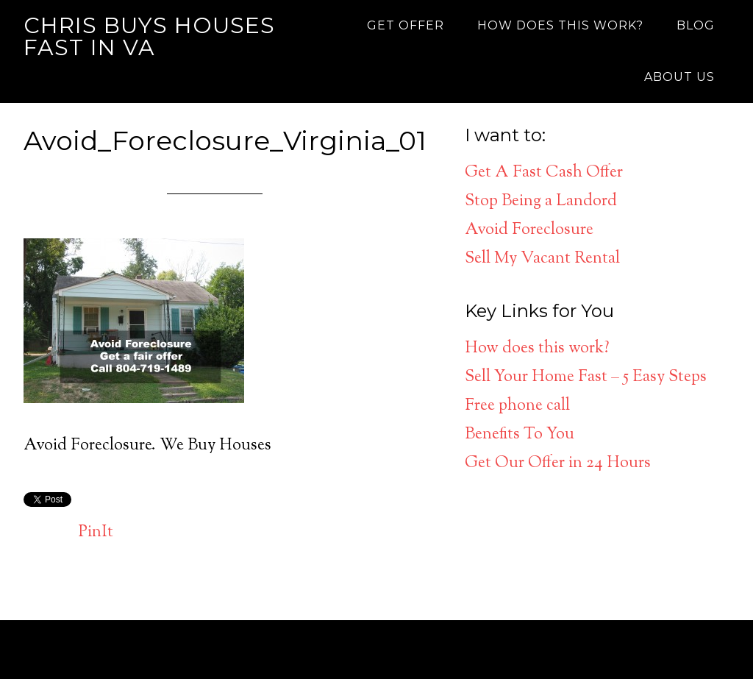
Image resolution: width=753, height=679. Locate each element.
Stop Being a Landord (541, 201)
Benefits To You (519, 435)
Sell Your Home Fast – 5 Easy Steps (586, 377)
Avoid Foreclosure (529, 230)
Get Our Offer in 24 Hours (558, 463)
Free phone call (517, 406)
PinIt (96, 532)
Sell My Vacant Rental (542, 259)
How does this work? (537, 348)
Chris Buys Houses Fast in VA (149, 36)
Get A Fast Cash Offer (544, 173)
